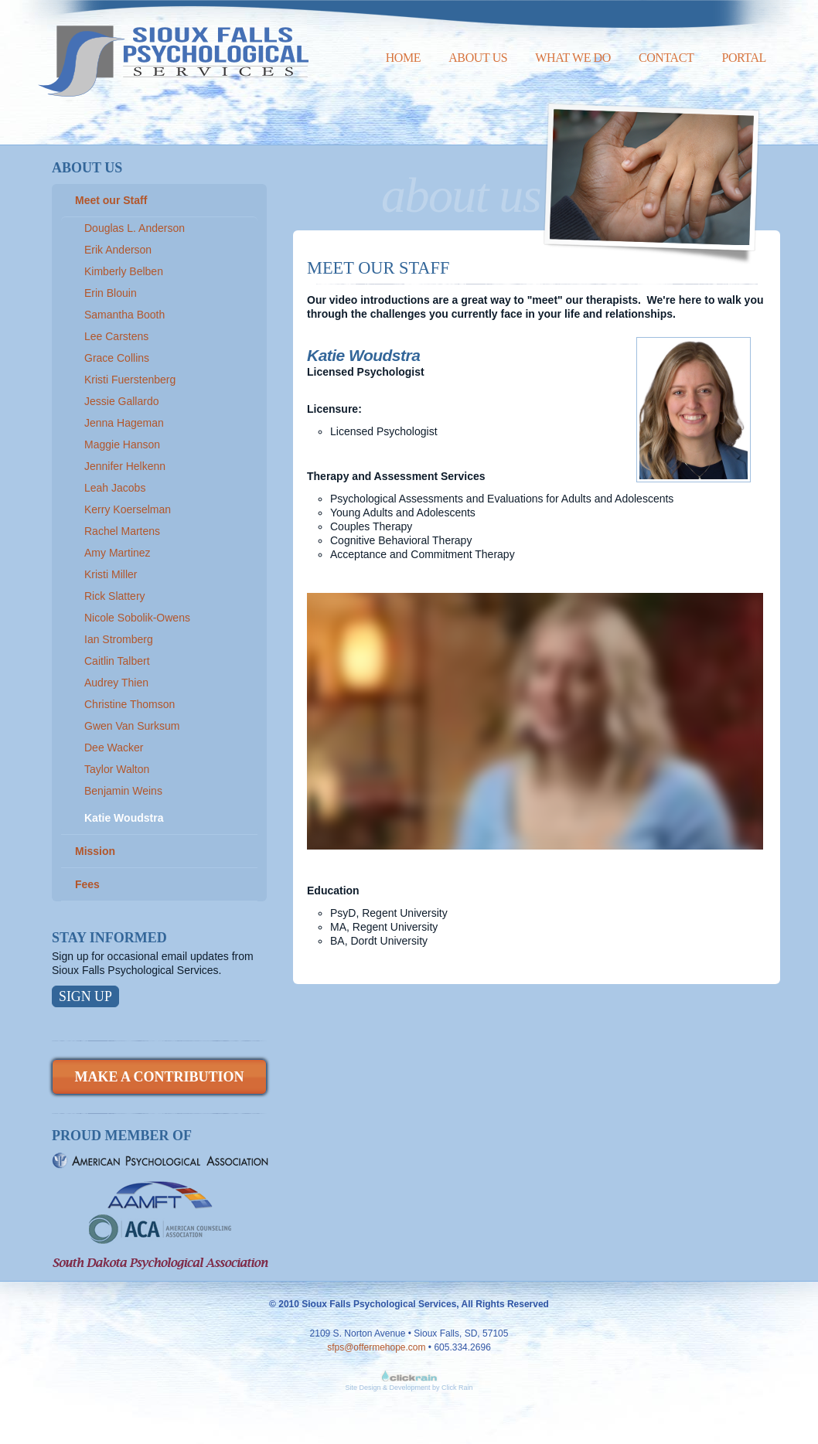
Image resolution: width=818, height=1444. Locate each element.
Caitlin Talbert (117, 661)
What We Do (573, 57)
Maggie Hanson (122, 444)
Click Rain (457, 1387)
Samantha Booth (124, 314)
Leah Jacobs (114, 488)
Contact (666, 57)
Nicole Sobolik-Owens (137, 617)
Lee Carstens (116, 336)
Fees (87, 884)
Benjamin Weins (123, 791)
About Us (477, 57)
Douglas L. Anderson (134, 228)
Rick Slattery (114, 596)
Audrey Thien (116, 682)
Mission (95, 851)
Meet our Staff (111, 200)
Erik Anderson (118, 250)
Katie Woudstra (123, 818)
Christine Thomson (129, 704)
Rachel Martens (122, 531)
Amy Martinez (117, 553)
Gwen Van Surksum (131, 726)
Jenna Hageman (124, 423)
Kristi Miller (110, 574)
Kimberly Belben (123, 271)
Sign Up (85, 996)
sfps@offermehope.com (376, 1347)
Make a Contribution (159, 1077)
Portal (743, 57)
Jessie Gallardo (121, 401)
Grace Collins (116, 358)
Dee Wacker (114, 747)
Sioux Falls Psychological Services (173, 48)
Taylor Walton (116, 769)
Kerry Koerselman (127, 509)
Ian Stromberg (118, 639)
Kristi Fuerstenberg (130, 379)
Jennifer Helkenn (124, 466)
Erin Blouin (110, 293)
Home (403, 57)
